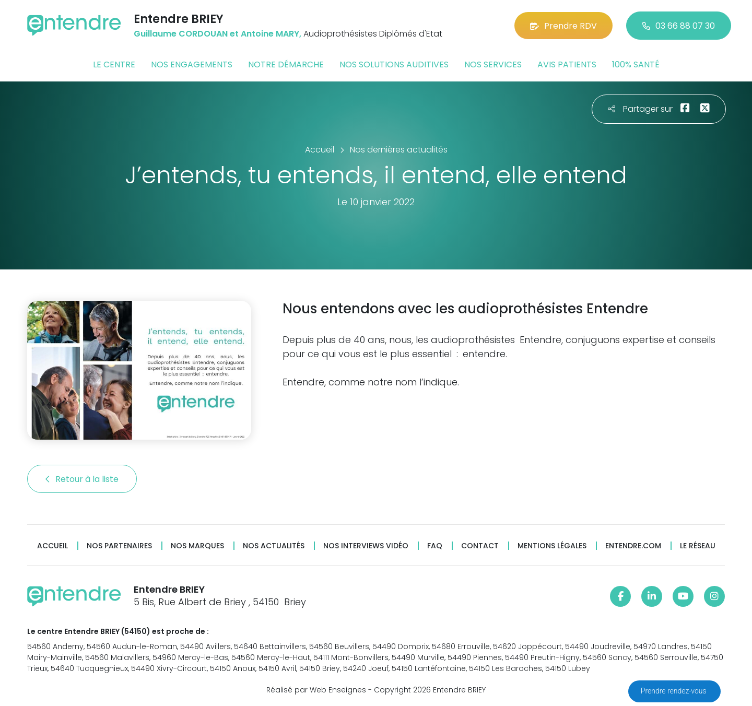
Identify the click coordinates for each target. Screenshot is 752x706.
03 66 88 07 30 (678, 26)
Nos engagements (191, 64)
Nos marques (197, 546)
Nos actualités (273, 546)
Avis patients (566, 64)
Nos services (493, 64)
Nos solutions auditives (394, 64)
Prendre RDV (563, 26)
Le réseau (697, 546)
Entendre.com (633, 546)
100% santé (636, 64)
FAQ (434, 546)
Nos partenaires (119, 546)
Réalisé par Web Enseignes (316, 690)
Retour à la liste (82, 479)
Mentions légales (552, 546)
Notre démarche (286, 64)
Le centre (114, 64)
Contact (480, 546)
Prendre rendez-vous (674, 691)
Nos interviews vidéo (365, 546)
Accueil (52, 546)
